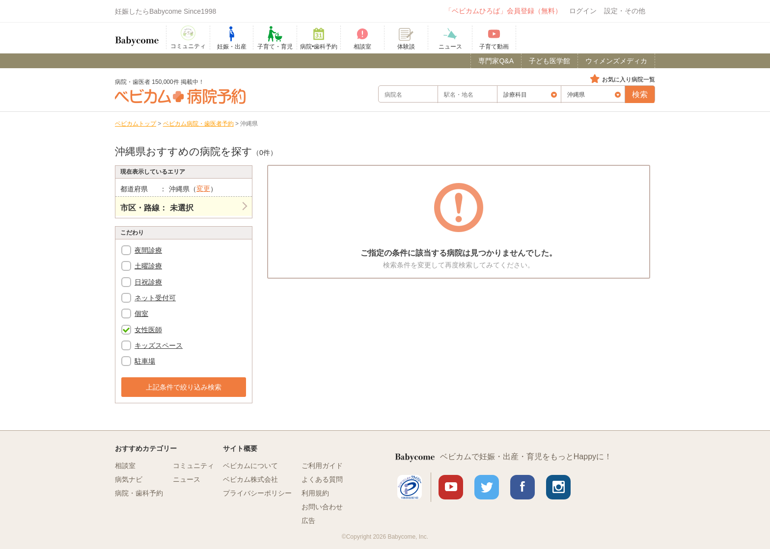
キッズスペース (159, 345)
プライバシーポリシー (257, 493)
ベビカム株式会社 (250, 479)
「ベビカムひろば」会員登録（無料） (503, 11)
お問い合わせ (322, 507)
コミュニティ (193, 466)
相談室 (125, 466)
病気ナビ (128, 479)
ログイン (583, 11)
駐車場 (145, 361)
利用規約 (315, 493)
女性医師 (148, 330)
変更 (203, 188)
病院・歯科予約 (139, 493)
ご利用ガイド (322, 466)
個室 (141, 313)
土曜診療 (148, 266)
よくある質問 (322, 479)
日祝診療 (148, 282)
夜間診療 (148, 250)
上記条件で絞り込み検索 (183, 387)
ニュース (186, 479)
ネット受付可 (155, 298)
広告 (308, 520)
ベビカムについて (250, 466)
